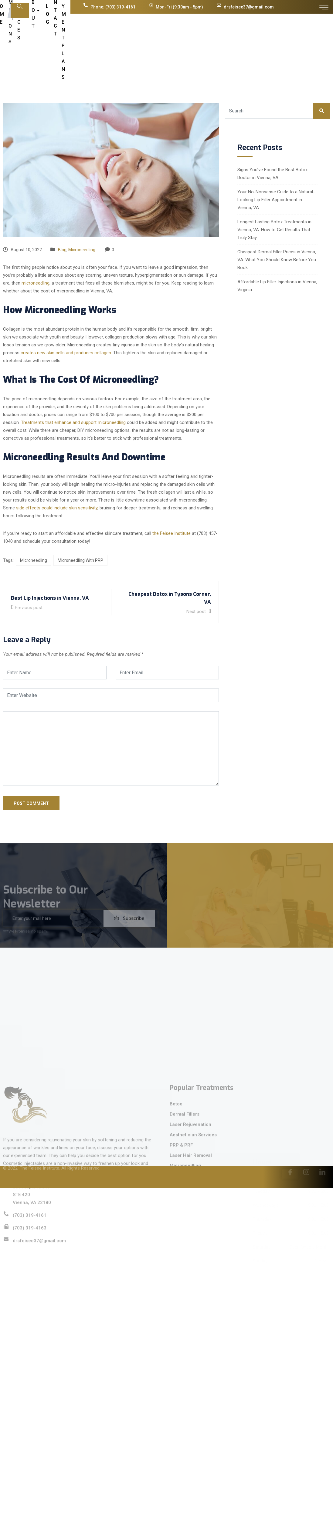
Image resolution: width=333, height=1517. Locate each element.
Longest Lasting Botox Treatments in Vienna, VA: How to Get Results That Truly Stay (274, 229)
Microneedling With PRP (80, 560)
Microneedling (81, 249)
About (178, 42)
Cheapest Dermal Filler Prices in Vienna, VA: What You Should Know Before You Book (276, 259)
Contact (222, 42)
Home (87, 42)
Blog (200, 42)
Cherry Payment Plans (266, 42)
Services (148, 42)
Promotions (114, 42)
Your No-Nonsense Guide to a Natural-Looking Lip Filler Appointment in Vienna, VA (276, 199)
